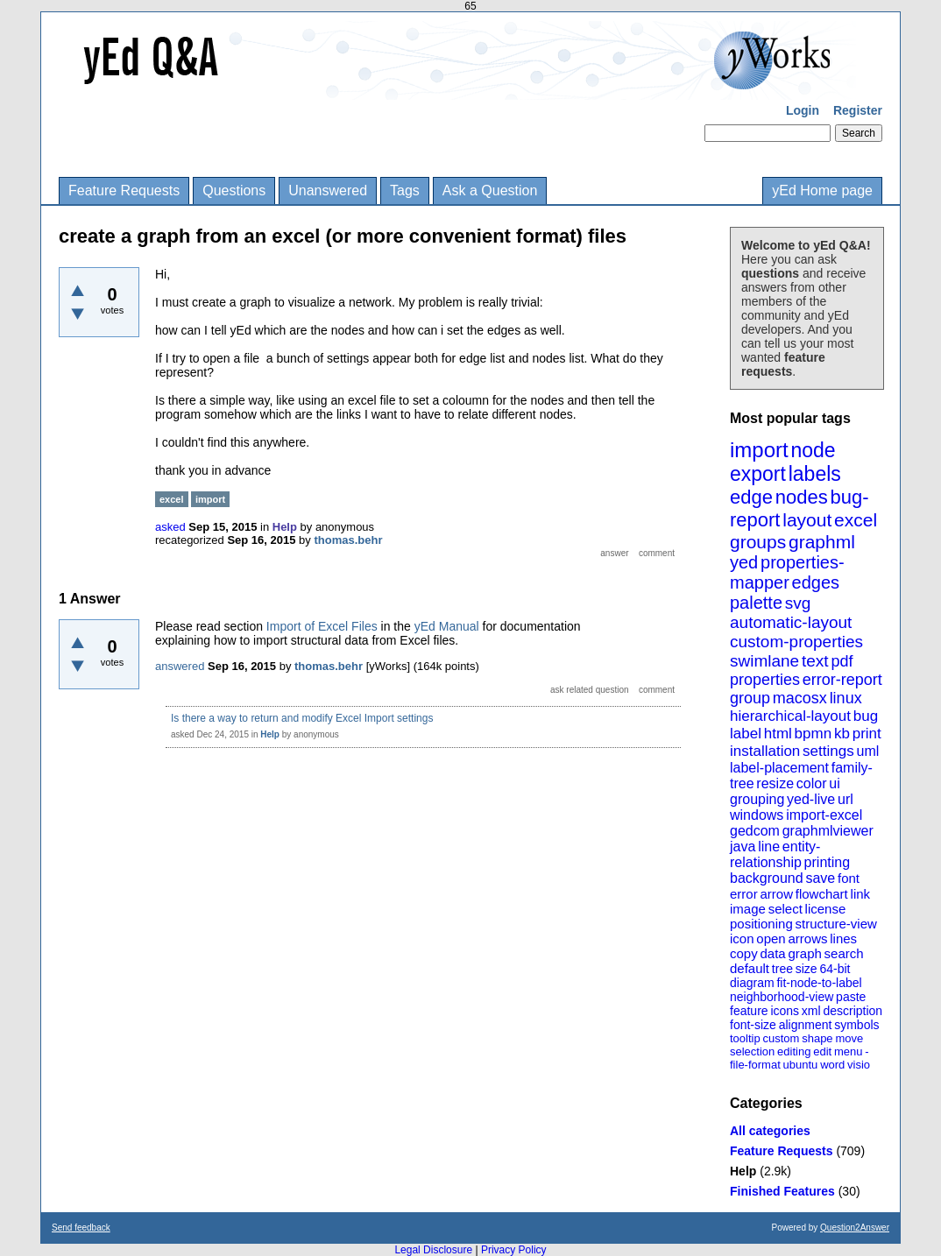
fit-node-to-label (818, 983)
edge (751, 497)
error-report (842, 679)
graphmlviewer (828, 830)
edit (822, 1051)
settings (828, 751)
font (849, 878)
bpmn (813, 733)
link (861, 893)
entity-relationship (775, 854)
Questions (233, 190)
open (770, 938)
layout (806, 520)
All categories (770, 1131)
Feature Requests (124, 190)
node (812, 450)
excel (855, 520)
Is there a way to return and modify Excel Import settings (302, 718)
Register (857, 110)
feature (749, 1011)
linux (846, 698)
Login (802, 110)
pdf (842, 661)
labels (815, 473)
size (806, 969)
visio (858, 1064)
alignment (805, 1025)
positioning (761, 923)
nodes (801, 497)
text (815, 661)
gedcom (755, 830)
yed (744, 562)
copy (744, 953)
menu (848, 1051)
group (750, 698)
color (811, 783)
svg (798, 603)
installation (765, 751)
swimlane (764, 661)
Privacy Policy (514, 1250)
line (769, 846)
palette (756, 602)
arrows (807, 938)
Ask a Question (490, 190)
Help (743, 1171)
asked (170, 526)
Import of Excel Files (322, 626)
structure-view (836, 923)
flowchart (822, 893)
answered (179, 666)
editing (793, 1051)
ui (834, 783)
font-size (753, 1025)
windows (756, 815)
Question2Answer (854, 1227)
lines (843, 938)
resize (775, 783)
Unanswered (327, 190)
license (825, 908)
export (758, 473)
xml (811, 1011)
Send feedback (81, 1227)
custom (780, 1038)
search (844, 953)
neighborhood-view (781, 997)
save (820, 878)
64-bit (834, 969)
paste (851, 997)
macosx (800, 698)
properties (765, 679)
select (785, 908)
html (778, 733)
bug (865, 716)
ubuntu (800, 1064)
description (852, 1011)
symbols (856, 1025)
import (759, 450)
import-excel (824, 815)
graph (804, 953)
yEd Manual (446, 626)
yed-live (811, 799)
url (845, 799)
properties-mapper (787, 572)
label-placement (779, 767)
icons (784, 1011)
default (749, 968)
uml (867, 751)
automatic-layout (791, 622)
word (832, 1064)
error (744, 893)
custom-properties (796, 641)
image (748, 908)
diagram (752, 983)
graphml (822, 542)
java (742, 846)
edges (816, 582)
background (766, 878)
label (745, 733)
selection (752, 1051)
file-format (755, 1064)
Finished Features (782, 1191)
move (849, 1038)
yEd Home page (822, 190)
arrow (776, 893)
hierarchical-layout (790, 716)
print (867, 733)
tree (782, 969)
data (772, 953)
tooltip (745, 1038)
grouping (757, 799)
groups (758, 542)
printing (827, 862)
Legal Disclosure (433, 1250)
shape (817, 1038)
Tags (405, 190)
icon (742, 938)
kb (842, 733)
